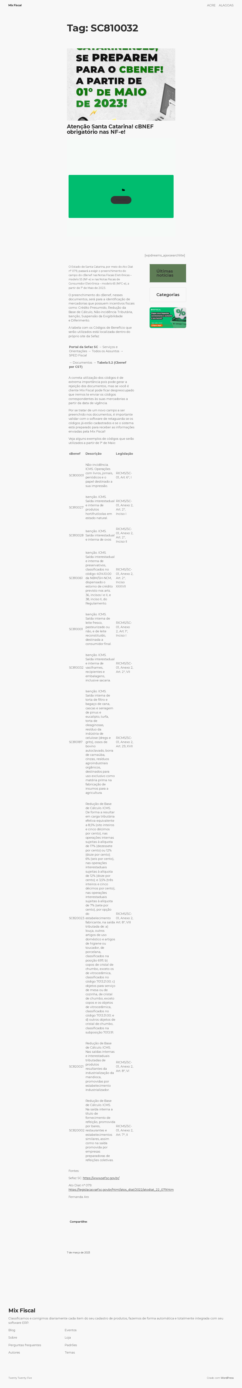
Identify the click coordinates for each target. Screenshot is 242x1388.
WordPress (227, 1377)
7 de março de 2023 (78, 1252)
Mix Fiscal (15, 5)
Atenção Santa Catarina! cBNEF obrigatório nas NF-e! (110, 129)
